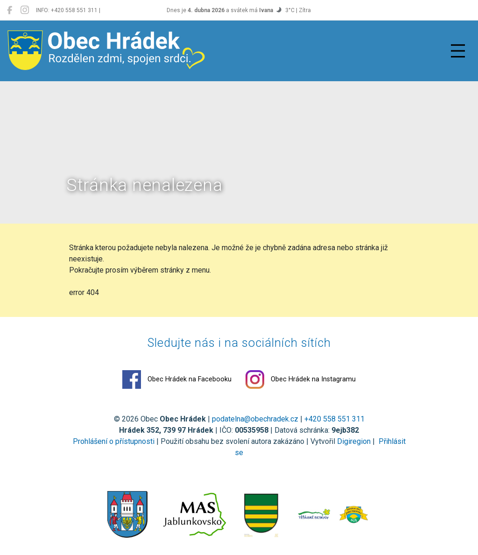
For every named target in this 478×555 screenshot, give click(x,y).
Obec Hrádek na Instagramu (301, 379)
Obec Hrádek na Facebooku (177, 379)
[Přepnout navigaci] (458, 51)
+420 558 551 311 (334, 418)
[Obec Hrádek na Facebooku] (9, 10)
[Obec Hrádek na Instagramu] (25, 10)
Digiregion (354, 441)
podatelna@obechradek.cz (255, 418)
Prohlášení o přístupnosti (114, 441)
